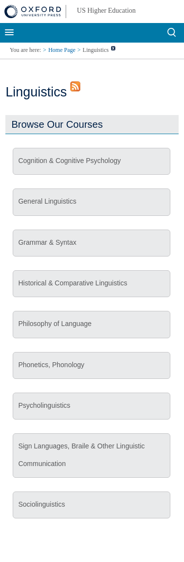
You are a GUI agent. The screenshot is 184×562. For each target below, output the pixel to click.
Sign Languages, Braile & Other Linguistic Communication (81, 454)
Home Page (62, 50)
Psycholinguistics (44, 405)
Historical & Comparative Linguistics (72, 283)
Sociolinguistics (41, 504)
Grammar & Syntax (47, 242)
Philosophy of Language (54, 324)
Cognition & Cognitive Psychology (69, 160)
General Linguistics (47, 201)
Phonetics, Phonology (51, 365)
